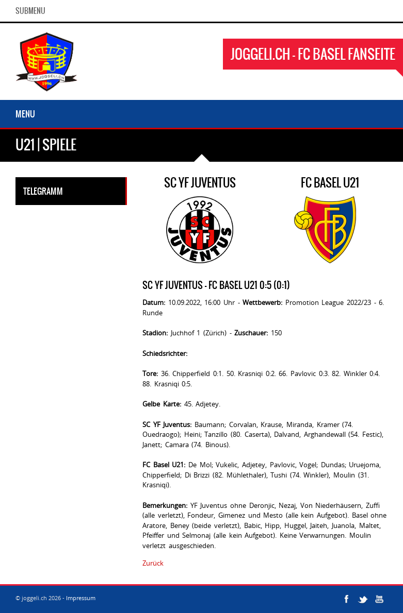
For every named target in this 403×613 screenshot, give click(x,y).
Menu (25, 114)
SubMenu (30, 10)
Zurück (153, 563)
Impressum (80, 598)
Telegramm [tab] (43, 191)
